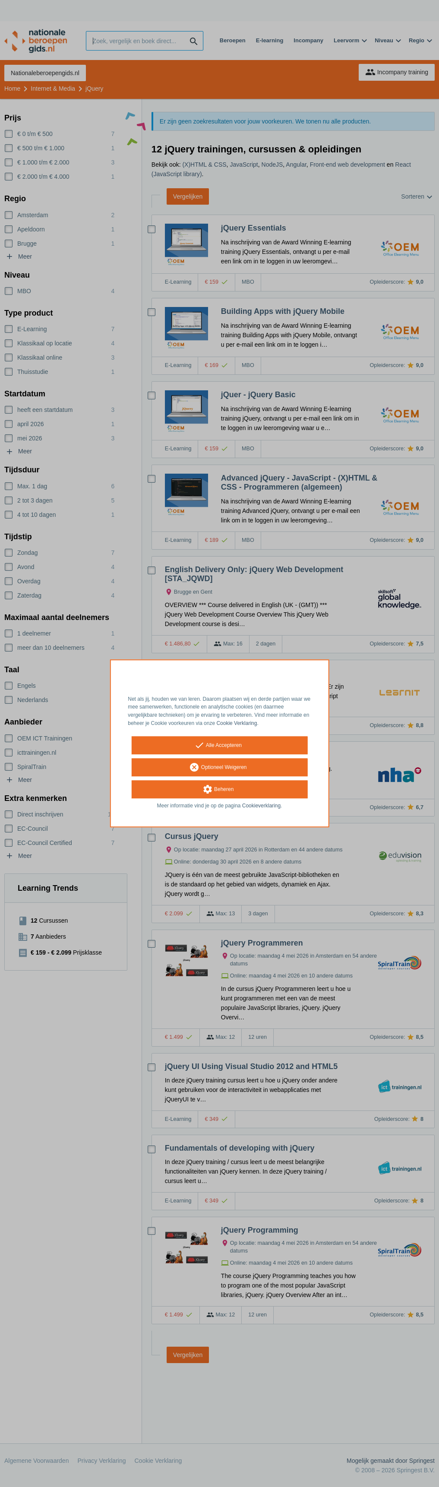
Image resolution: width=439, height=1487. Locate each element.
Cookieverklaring (261, 806)
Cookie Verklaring (236, 723)
